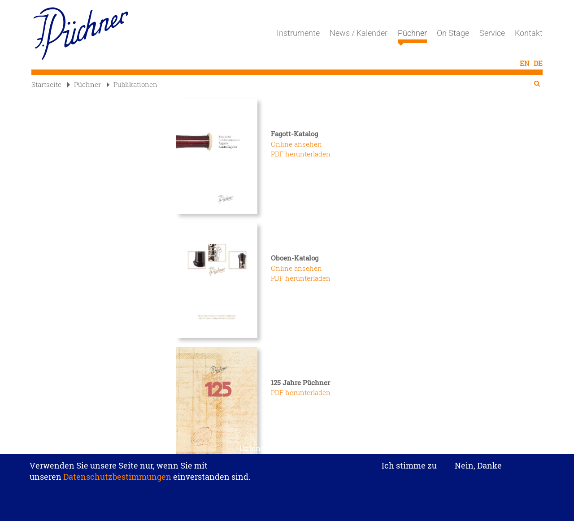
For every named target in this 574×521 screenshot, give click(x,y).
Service (492, 33)
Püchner (412, 35)
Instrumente (298, 33)
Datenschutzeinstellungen (287, 451)
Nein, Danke (478, 469)
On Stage (453, 33)
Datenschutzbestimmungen (117, 480)
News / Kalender (358, 33)
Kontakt (529, 33)
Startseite (46, 84)
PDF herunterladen (300, 153)
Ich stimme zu (409, 469)
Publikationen (132, 84)
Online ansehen (296, 143)
